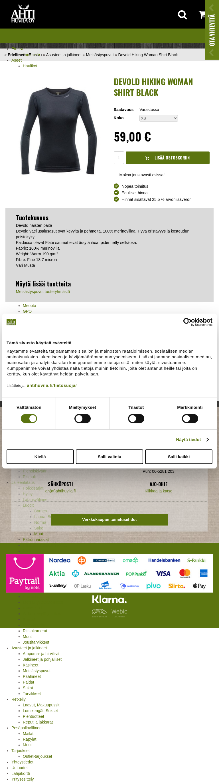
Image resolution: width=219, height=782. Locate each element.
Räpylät (29, 739)
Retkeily (18, 699)
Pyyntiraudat (34, 625)
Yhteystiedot (22, 762)
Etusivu (18, 49)
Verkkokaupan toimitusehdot (109, 519)
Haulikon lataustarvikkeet (45, 545)
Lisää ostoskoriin (167, 158)
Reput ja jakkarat (38, 722)
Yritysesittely (22, 779)
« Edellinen (14, 54)
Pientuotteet (33, 716)
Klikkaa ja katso (158, 491)
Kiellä (40, 456)
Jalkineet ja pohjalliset (42, 659)
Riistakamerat (35, 631)
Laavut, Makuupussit (41, 705)
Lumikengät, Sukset (40, 710)
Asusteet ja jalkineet (29, 648)
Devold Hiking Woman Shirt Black (148, 54)
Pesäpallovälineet (27, 728)
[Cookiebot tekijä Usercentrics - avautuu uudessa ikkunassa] (187, 322)
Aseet (16, 60)
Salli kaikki (179, 456)
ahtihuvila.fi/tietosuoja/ (52, 385)
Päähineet (32, 676)
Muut (27, 636)
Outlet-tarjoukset (37, 756)
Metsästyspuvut (36, 670)
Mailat (28, 733)
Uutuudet (19, 767)
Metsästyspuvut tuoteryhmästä (43, 291)
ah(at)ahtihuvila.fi (60, 491)
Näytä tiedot (188, 439)
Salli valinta (109, 456)
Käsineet (30, 665)
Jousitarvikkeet (36, 642)
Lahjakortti (20, 773)
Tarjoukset (20, 750)
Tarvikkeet (32, 693)
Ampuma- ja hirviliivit (41, 653)
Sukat (28, 688)
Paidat (28, 682)
